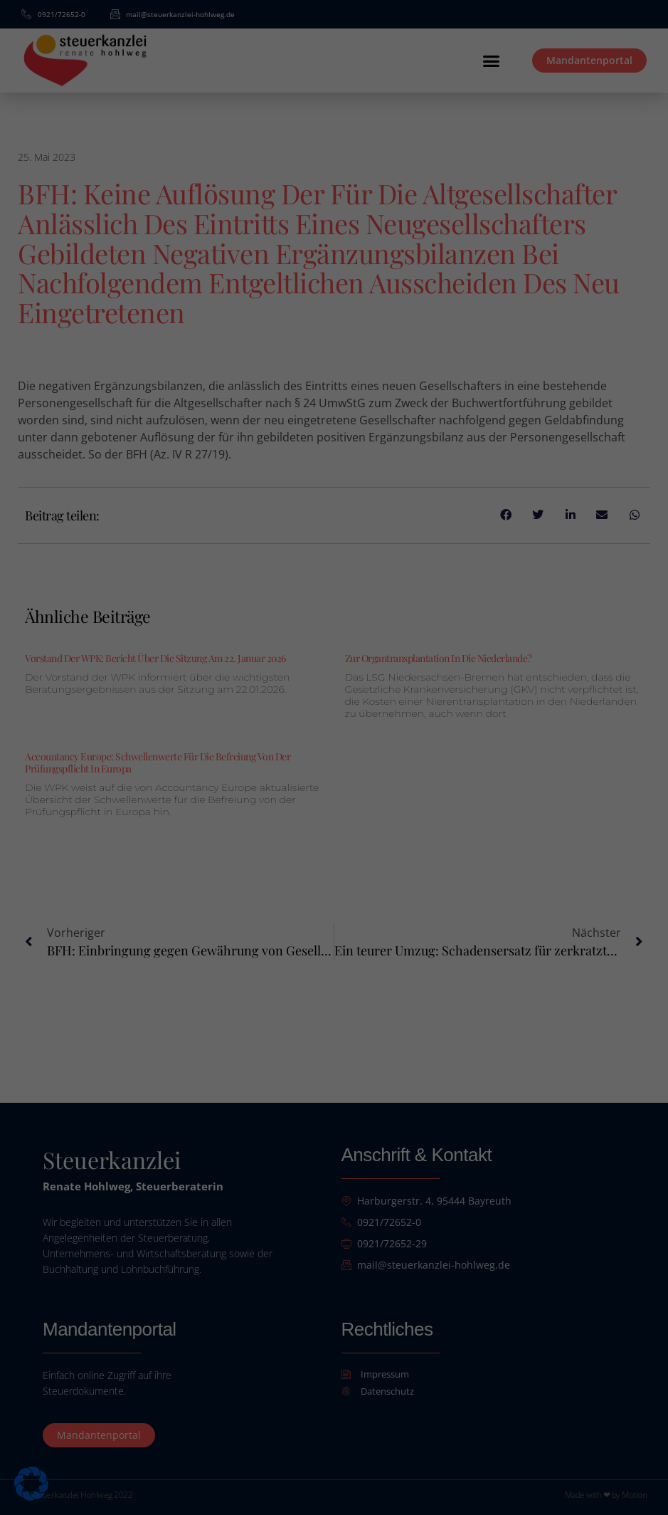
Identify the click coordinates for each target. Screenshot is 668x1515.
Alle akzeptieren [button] (334, 811)
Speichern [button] (334, 853)
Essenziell (230, 762)
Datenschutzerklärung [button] (340, 926)
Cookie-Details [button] (272, 926)
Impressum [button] (403, 926)
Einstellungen (457, 717)
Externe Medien (415, 762)
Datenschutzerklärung (197, 717)
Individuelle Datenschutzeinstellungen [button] (334, 895)
